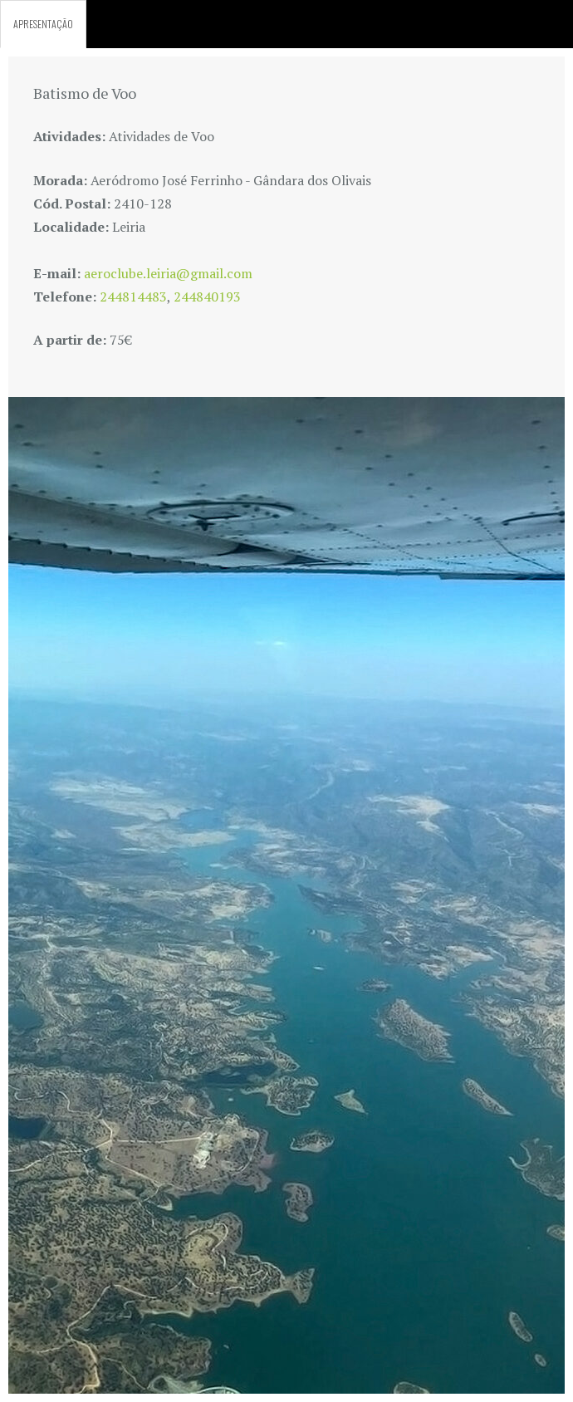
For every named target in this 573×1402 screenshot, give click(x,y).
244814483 (133, 296)
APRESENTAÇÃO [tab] (43, 24)
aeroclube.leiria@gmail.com (168, 273)
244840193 (207, 296)
